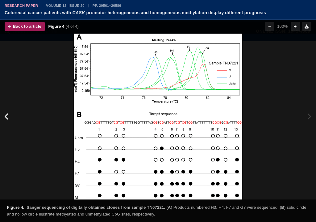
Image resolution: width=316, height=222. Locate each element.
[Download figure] (306, 26)
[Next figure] (309, 116)
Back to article (24, 26)
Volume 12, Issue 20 (65, 5)
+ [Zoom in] (295, 26)
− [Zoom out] (269, 26)
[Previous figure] (7, 116)
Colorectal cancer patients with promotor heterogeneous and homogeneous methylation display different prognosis (135, 12)
